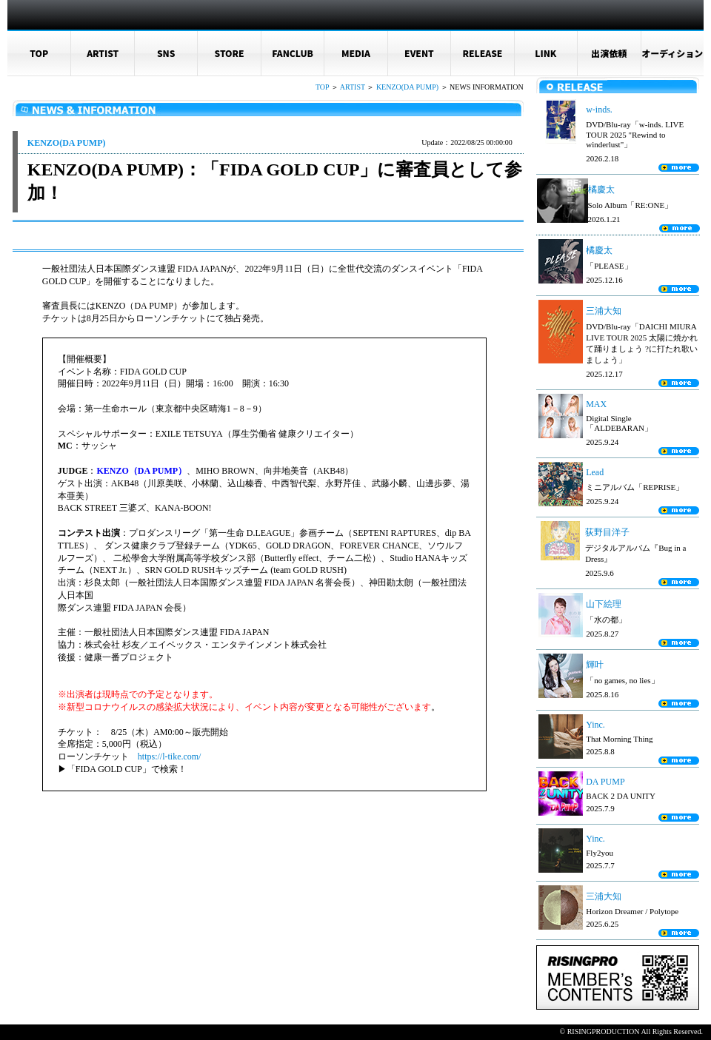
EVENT (419, 53)
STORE (229, 53)
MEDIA (355, 53)
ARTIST (102, 53)
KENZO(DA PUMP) (407, 87)
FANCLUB (292, 53)
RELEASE (482, 53)
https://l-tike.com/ (172, 756)
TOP (39, 53)
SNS (166, 53)
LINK (545, 53)
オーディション (672, 53)
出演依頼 (609, 53)
